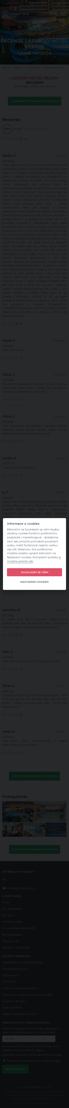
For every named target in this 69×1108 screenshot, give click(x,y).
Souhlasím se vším (34, 572)
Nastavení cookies (34, 581)
